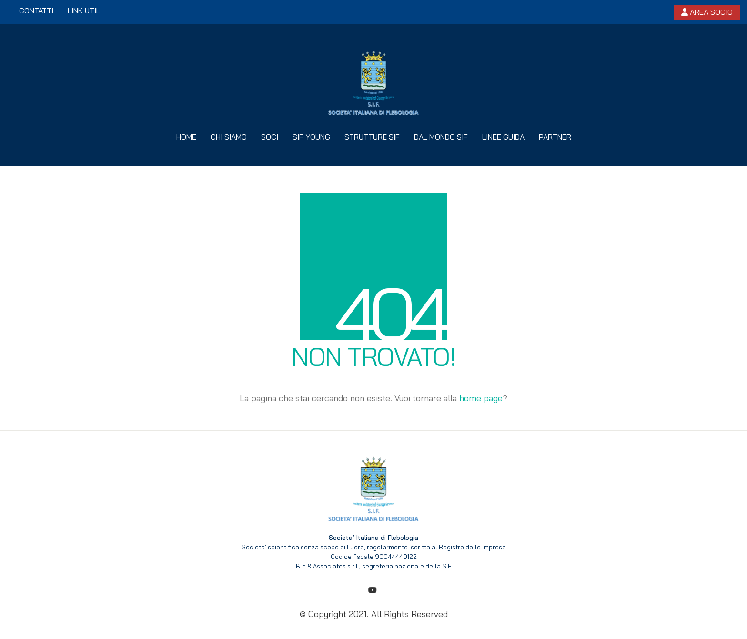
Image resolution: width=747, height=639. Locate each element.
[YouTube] (372, 589)
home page (481, 398)
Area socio (707, 12)
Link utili (85, 10)
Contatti (36, 10)
